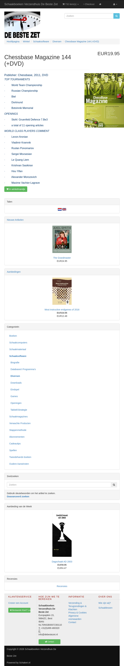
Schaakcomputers (18, 342)
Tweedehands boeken (20, 457)
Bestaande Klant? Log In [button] (20, 610)
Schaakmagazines (18, 416)
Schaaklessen (105, 607)
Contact (72, 622)
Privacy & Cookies (77, 612)
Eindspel (14, 389)
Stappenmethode (17, 430)
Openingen (15, 403)
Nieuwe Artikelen (15, 220)
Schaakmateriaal (17, 349)
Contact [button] (49, 642)
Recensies (62, 586)
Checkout (88, 4)
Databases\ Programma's (22, 369)
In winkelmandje (15, 189)
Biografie (14, 362)
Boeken (13, 336)
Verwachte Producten (20, 423)
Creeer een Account (18, 603)
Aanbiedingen (14, 272)
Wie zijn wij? (105, 603)
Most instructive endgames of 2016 (62, 309)
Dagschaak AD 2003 (62, 561)
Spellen (13, 450)
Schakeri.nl (24, 662)
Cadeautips (15, 443)
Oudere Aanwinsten (19, 464)
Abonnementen (17, 437)
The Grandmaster (62, 258)
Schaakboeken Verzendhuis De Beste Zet (31, 4)
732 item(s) (70, 4)
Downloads (15, 382)
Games (13, 396)
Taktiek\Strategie (18, 410)
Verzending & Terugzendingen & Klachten (77, 606)
